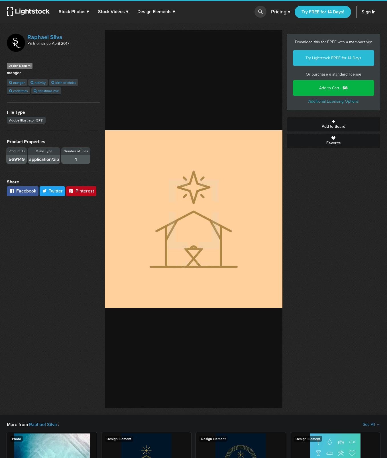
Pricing (280, 12)
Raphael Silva (44, 37)
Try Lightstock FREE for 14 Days (333, 58)
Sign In (369, 12)
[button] (74, 11)
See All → (371, 424)
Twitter (52, 191)
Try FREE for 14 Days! (323, 12)
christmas (18, 90)
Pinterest (81, 191)
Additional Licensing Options (333, 101)
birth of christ (63, 82)
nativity (38, 82)
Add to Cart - (333, 88)
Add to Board (334, 124)
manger (17, 82)
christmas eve (46, 90)
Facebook (22, 191)
